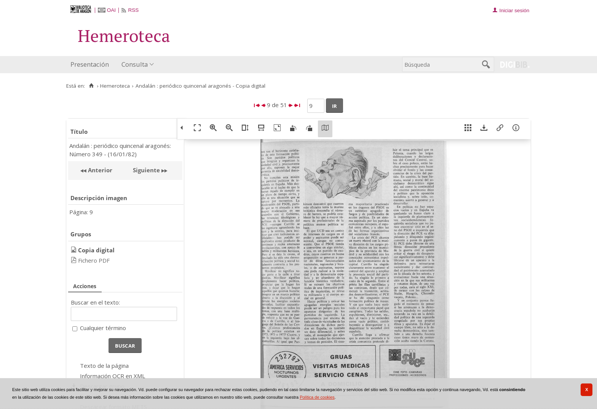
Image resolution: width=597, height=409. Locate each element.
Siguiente (146, 170)
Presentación (89, 64)
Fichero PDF (94, 260)
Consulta (134, 64)
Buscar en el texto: (95, 302)
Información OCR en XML (112, 376)
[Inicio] (91, 85)
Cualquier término (103, 328)
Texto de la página (104, 365)
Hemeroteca (115, 85)
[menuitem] (91, 64)
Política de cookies (317, 397)
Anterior (99, 170)
